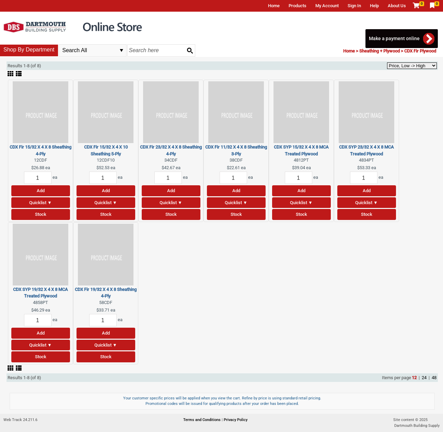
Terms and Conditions (202, 420)
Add (41, 190)
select (121, 50)
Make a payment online (394, 38)
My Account (327, 5)
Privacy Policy (235, 420)
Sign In (354, 5)
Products (297, 5)
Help (374, 5)
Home (274, 5)
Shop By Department (29, 49)
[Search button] (190, 50)
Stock (40, 214)
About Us (397, 5)
